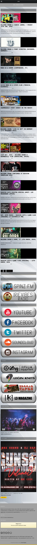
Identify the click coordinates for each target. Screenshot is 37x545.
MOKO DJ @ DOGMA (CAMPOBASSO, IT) (14, 68)
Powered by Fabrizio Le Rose (16, 542)
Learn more (3, 497)
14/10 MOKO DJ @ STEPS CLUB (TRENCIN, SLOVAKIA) (16, 86)
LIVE (11, 28)
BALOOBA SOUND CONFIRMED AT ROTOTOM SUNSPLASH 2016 (15, 174)
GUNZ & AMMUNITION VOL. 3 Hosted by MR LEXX (11, 493)
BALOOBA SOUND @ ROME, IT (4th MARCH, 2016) (18, 239)
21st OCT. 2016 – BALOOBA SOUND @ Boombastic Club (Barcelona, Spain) (15, 155)
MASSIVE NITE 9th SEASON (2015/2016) (10, 432)
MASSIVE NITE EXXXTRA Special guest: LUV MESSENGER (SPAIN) (17, 193)
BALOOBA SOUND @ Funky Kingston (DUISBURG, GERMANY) (18, 50)
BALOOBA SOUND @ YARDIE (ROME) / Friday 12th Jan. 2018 (16, 25)
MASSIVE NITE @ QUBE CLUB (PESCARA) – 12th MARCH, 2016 (18, 261)
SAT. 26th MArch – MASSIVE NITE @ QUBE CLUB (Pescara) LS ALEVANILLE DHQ (18, 216)
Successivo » (9, 270)
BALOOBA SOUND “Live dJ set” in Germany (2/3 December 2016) (16, 129)
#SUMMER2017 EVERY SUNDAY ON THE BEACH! (16, 108)
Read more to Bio (24, 512)
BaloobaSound (18, 5)
